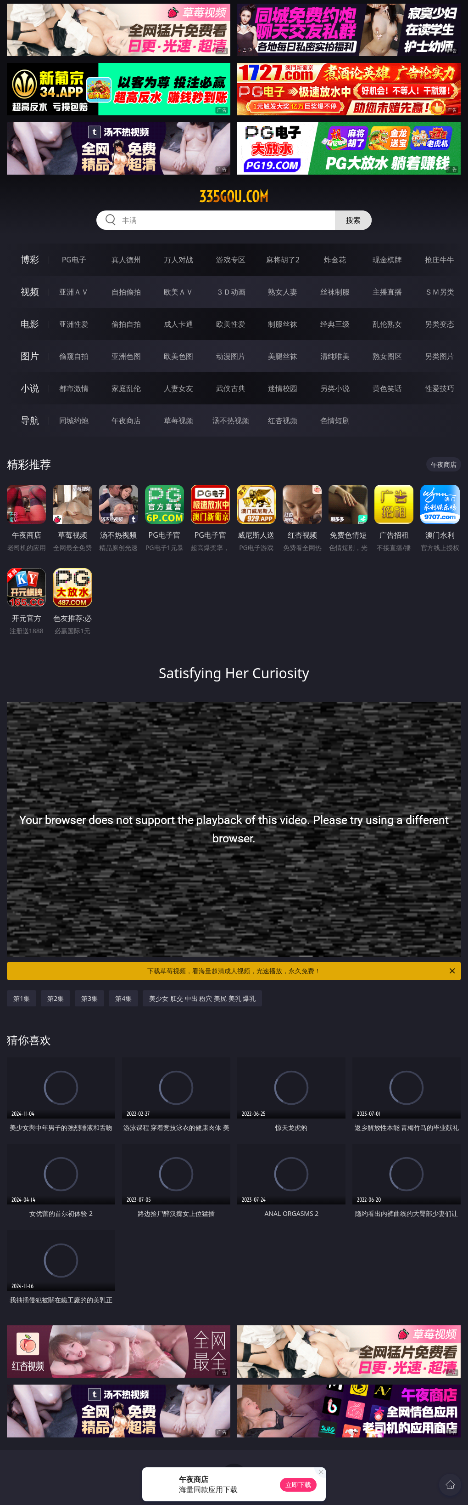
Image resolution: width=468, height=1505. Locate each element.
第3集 (89, 998)
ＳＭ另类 (439, 292)
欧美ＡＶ (178, 292)
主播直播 (387, 292)
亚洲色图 (126, 356)
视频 (30, 291)
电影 (30, 324)
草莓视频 (178, 420)
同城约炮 (74, 420)
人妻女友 (178, 388)
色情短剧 (335, 420)
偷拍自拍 (126, 324)
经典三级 (335, 324)
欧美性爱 (230, 324)
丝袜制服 (335, 292)
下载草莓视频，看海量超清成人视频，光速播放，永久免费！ (302, 971)
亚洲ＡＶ (74, 292)
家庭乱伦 (126, 388)
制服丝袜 (282, 324)
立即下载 (298, 1484)
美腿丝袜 (282, 356)
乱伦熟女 (387, 324)
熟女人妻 (282, 292)
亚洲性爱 (74, 324)
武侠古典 (230, 388)
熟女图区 (387, 356)
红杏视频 (282, 420)
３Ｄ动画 (230, 292)
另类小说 (335, 388)
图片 (30, 356)
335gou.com (233, 196)
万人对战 (178, 260)
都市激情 (74, 388)
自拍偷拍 (126, 292)
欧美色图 (178, 356)
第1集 (21, 998)
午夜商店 (126, 420)
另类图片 (439, 356)
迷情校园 (282, 388)
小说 (30, 388)
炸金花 (335, 260)
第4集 (123, 998)
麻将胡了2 (283, 260)
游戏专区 (230, 260)
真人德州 (126, 260)
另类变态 (439, 324)
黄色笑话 (387, 388)
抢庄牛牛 (439, 260)
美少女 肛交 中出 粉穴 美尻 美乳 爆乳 (202, 998)
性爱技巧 (439, 388)
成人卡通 (178, 324)
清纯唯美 (335, 356)
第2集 (55, 998)
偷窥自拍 (74, 356)
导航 (30, 420)
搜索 (353, 220)
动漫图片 (230, 356)
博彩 (30, 259)
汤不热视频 (230, 420)
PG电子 (74, 260)
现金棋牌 (387, 260)
